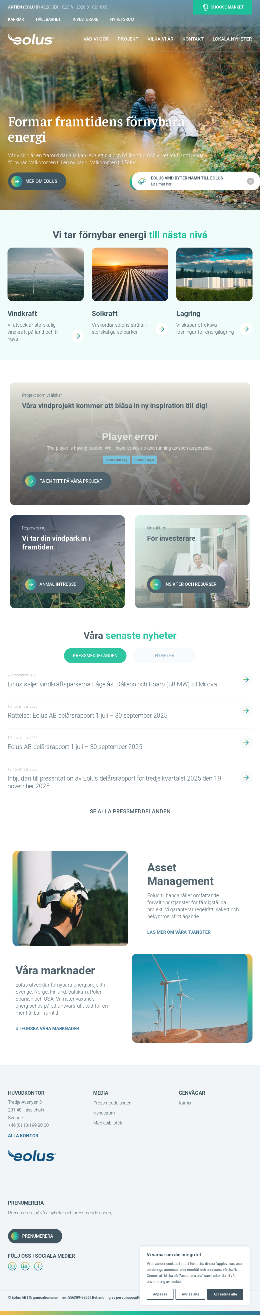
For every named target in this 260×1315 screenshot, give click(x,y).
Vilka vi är (161, 39)
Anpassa (160, 1294)
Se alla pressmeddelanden (130, 811)
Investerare (85, 19)
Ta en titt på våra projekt (63, 481)
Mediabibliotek (107, 1122)
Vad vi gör (96, 39)
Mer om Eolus (34, 181)
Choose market (223, 7)
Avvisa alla (190, 1294)
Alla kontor (23, 1135)
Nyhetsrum (122, 19)
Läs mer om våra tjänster (178, 932)
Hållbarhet (48, 19)
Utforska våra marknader (47, 1028)
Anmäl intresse (50, 584)
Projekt (128, 39)
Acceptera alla (225, 1294)
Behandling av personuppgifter (117, 1297)
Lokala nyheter (232, 39)
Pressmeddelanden (95, 655)
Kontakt (193, 39)
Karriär (16, 19)
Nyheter (164, 655)
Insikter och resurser (183, 584)
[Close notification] (250, 181)
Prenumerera (32, 1236)
